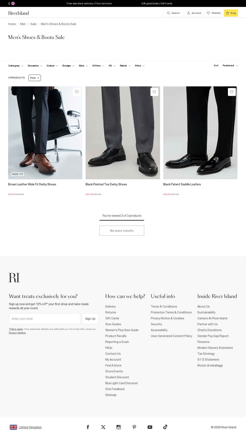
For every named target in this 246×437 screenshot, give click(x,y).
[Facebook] (88, 427)
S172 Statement (208, 359)
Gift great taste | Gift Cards (156, 3)
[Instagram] (118, 427)
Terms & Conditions (164, 306)
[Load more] (121, 231)
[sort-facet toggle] (225, 66)
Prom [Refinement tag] (34, 77)
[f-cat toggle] (16, 66)
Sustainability (206, 312)
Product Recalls (115, 336)
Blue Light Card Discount (121, 383)
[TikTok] (165, 426)
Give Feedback (115, 389)
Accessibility (159, 330)
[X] (103, 427)
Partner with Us (207, 324)
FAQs (108, 347)
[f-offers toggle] (98, 66)
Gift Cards (112, 318)
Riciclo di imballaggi (210, 365)
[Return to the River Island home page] (21, 13)
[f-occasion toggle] (35, 66)
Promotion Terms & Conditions (171, 312)
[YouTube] (150, 427)
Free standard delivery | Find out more (89, 3)
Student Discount (117, 377)
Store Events (114, 371)
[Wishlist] (77, 92)
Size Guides (113, 324)
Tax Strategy (206, 353)
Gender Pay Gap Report (213, 336)
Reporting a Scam (117, 342)
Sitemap (110, 395)
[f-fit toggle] (112, 66)
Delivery (110, 306)
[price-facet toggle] (140, 66)
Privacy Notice (17, 332)
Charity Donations (209, 330)
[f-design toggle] (68, 66)
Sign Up (90, 318)
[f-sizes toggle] (83, 66)
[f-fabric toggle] (125, 66)
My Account (113, 359)
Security (156, 324)
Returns (110, 312)
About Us (203, 306)
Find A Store (113, 365)
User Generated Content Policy (171, 336)
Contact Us (113, 353)
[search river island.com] (173, 13)
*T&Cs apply (16, 329)
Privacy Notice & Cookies (167, 318)
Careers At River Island (212, 318)
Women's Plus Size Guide (121, 330)
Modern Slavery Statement (215, 347)
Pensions (203, 342)
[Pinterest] (134, 427)
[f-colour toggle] (52, 66)
